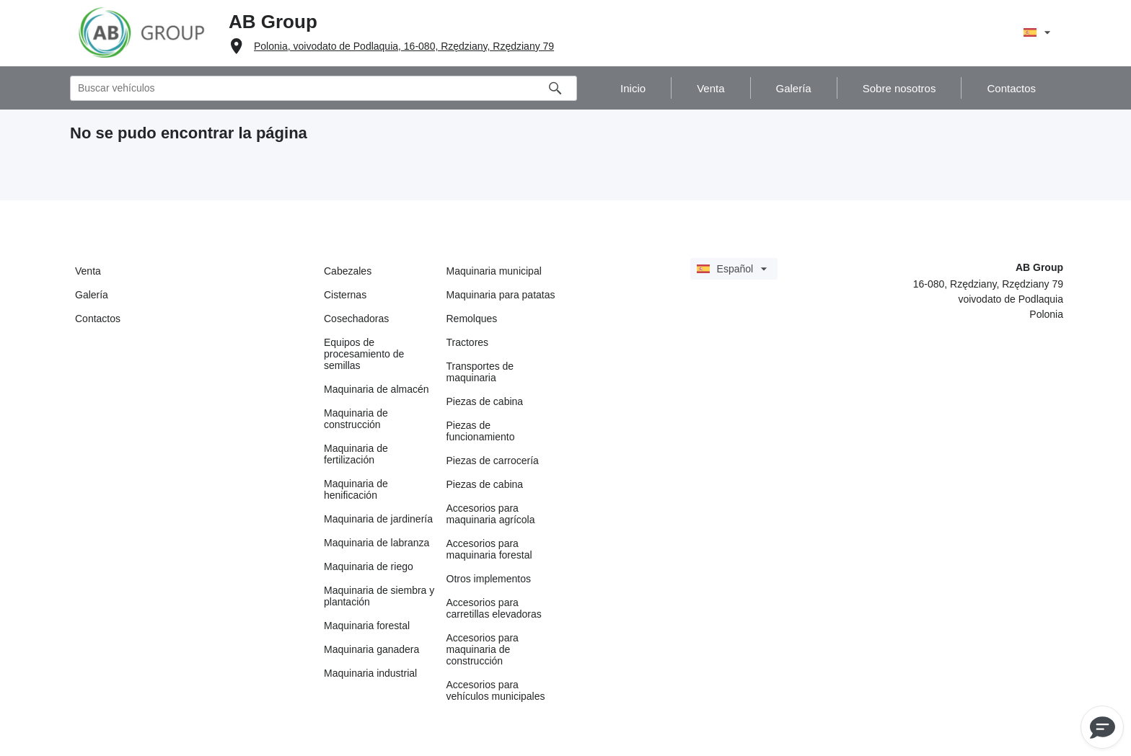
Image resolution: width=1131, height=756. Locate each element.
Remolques (472, 318)
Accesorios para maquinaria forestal (489, 549)
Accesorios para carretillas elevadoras (494, 608)
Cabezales (347, 271)
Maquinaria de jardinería (378, 519)
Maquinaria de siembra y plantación (379, 596)
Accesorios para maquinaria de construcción (482, 649)
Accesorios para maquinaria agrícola (490, 513)
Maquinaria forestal (367, 625)
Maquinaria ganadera (371, 649)
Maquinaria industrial (370, 673)
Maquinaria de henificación (356, 489)
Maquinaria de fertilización (356, 454)
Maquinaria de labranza (376, 542)
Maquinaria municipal (494, 271)
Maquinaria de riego (368, 566)
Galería (91, 295)
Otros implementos (488, 578)
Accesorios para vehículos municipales (495, 690)
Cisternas (345, 295)
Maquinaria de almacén (376, 389)
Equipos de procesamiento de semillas (364, 354)
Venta (88, 271)
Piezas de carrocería (492, 460)
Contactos (97, 318)
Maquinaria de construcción (356, 418)
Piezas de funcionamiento (480, 431)
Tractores (467, 342)
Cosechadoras (356, 318)
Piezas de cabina (485, 401)
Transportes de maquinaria (480, 371)
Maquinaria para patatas (500, 295)
